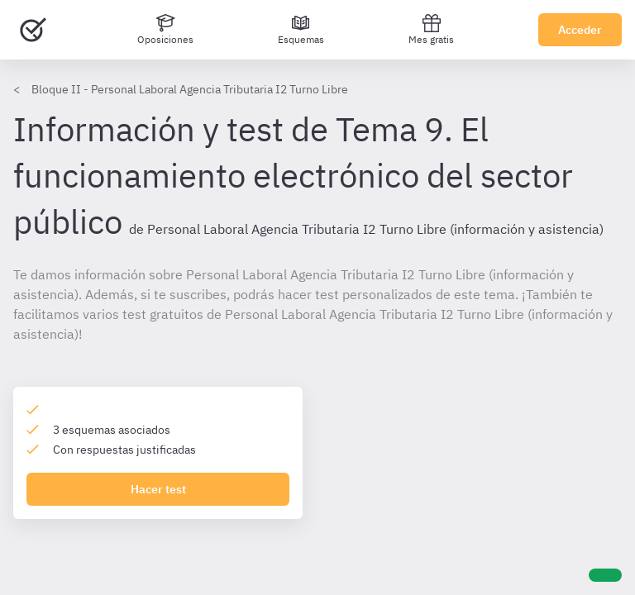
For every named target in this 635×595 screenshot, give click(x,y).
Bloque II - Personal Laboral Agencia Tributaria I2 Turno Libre (189, 89)
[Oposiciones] (165, 29)
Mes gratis (431, 29)
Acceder (580, 29)
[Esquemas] (301, 29)
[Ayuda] (605, 575)
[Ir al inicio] (33, 30)
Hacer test (158, 489)
